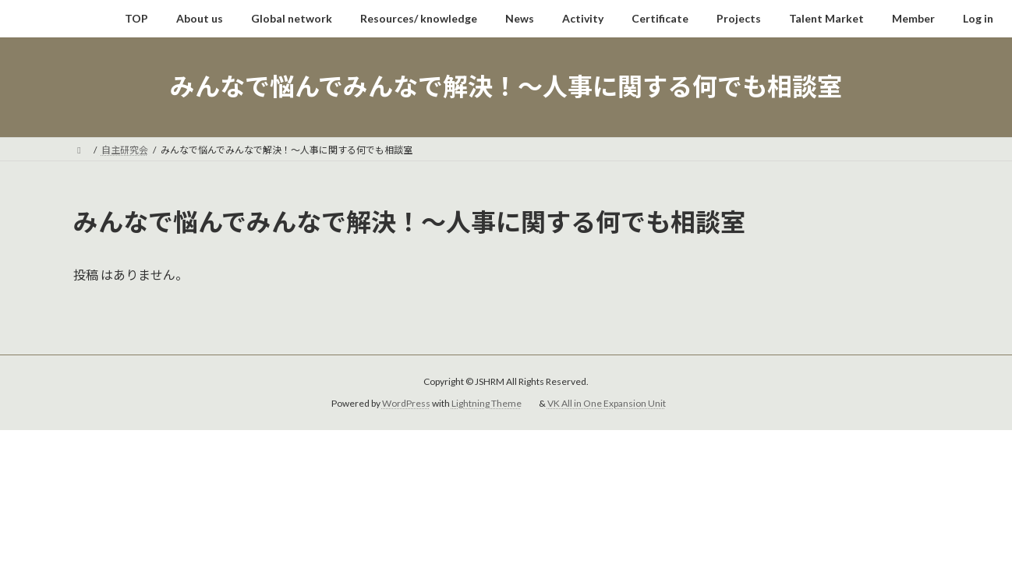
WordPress (406, 403)
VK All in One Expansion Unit (606, 403)
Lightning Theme (486, 403)
